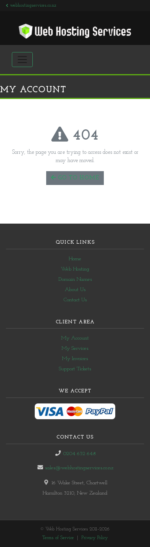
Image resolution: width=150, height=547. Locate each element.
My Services (75, 348)
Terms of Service (58, 538)
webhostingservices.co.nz (31, 5)
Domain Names (75, 279)
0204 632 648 (79, 454)
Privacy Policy (94, 538)
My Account (75, 338)
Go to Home (75, 178)
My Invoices (75, 359)
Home (75, 259)
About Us (75, 290)
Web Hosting (75, 269)
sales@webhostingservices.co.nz (79, 468)
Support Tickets (75, 369)
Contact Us (75, 300)
